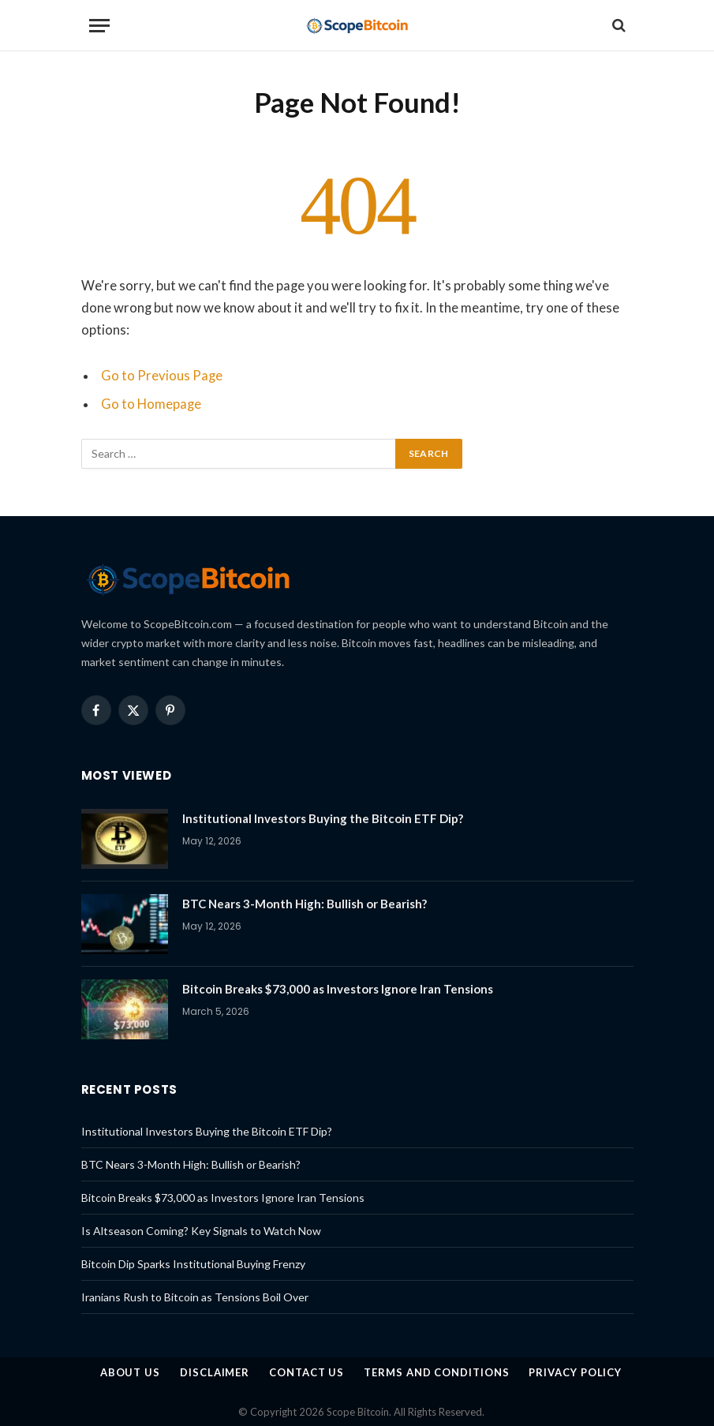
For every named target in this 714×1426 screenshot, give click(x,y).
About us (130, 1372)
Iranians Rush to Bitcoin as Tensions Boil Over (194, 1297)
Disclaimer (214, 1372)
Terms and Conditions (436, 1372)
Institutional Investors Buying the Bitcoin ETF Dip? (322, 818)
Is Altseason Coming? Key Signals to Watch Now (201, 1230)
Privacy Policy (575, 1372)
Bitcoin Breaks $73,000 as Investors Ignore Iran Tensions (337, 989)
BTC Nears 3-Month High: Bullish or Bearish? (304, 903)
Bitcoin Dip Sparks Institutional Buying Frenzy (193, 1264)
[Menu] (99, 25)
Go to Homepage (151, 404)
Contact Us (306, 1372)
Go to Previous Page (161, 376)
